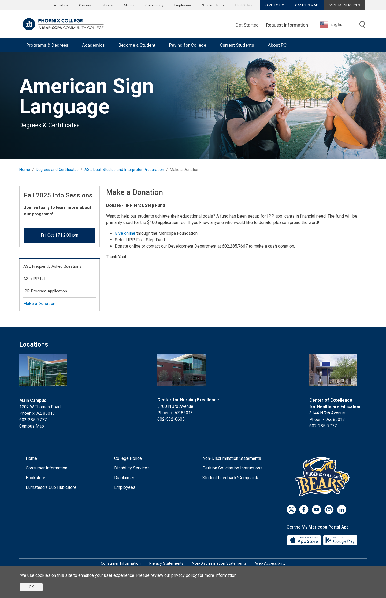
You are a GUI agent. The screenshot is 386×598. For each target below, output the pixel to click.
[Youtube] (316, 509)
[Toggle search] (362, 25)
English (332, 24)
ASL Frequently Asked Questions (52, 266)
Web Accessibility (270, 563)
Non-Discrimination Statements (231, 458)
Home (24, 169)
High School (244, 5)
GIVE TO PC (274, 5)
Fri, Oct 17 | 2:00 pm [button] (59, 235)
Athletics (61, 5)
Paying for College (187, 45)
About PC (277, 45)
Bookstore (35, 477)
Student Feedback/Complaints (230, 477)
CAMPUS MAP (306, 5)
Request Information (287, 25)
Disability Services (132, 468)
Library (107, 5)
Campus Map (31, 426)
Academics (93, 45)
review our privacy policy (174, 575)
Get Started (247, 25)
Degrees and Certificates (57, 169)
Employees (182, 5)
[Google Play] (339, 539)
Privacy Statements (166, 563)
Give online (125, 233)
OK (31, 587)
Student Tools (213, 5)
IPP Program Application (45, 291)
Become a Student (136, 45)
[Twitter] (291, 509)
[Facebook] (304, 509)
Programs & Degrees (47, 45)
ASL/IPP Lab (35, 278)
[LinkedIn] (341, 509)
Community (154, 5)
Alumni (129, 5)
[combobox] (336, 24)
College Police (128, 458)
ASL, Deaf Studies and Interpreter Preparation (124, 169)
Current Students (237, 45)
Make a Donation (39, 303)
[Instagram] (329, 509)
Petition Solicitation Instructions (232, 468)
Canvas (85, 5)
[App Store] (304, 539)
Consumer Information (46, 468)
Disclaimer (124, 477)
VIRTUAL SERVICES (344, 5)
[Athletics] (323, 476)
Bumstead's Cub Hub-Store (51, 487)
